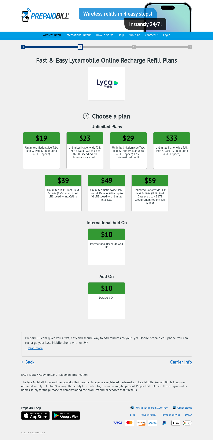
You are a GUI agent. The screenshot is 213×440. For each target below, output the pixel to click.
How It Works (104, 35)
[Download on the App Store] (35, 416)
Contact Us (152, 35)
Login (166, 35)
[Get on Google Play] (66, 416)
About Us (134, 35)
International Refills (78, 35)
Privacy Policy (148, 414)
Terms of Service (170, 414)
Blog (132, 414)
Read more (35, 348)
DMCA (188, 414)
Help (121, 35)
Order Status (182, 407)
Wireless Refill (52, 35)
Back (30, 362)
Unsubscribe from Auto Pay (149, 407)
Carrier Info (181, 362)
